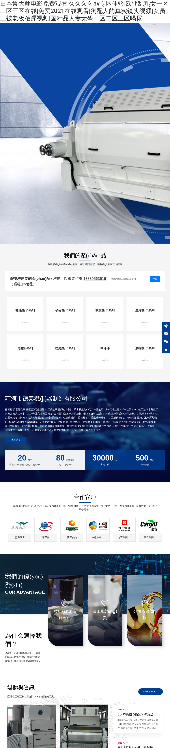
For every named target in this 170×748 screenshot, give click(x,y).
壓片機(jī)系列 (145, 310)
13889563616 (95, 278)
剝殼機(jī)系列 (105, 310)
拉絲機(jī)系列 (65, 348)
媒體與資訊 (21, 688)
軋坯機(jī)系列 (25, 310)
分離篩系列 (25, 348)
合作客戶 (85, 497)
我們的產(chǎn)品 (85, 255)
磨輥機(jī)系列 (145, 348)
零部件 (105, 348)
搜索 (155, 279)
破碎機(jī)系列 (65, 310)
